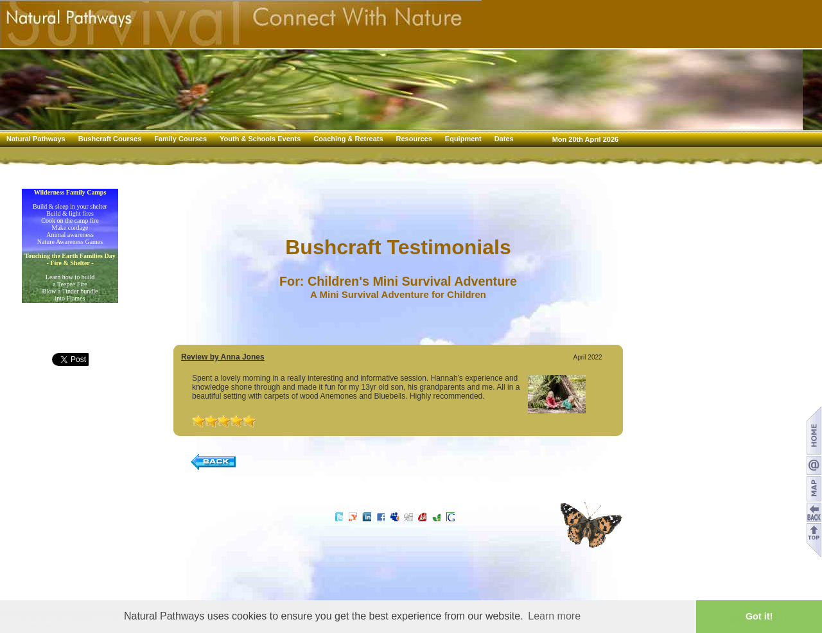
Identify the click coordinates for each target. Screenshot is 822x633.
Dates (504, 139)
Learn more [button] (554, 616)
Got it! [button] (759, 616)
